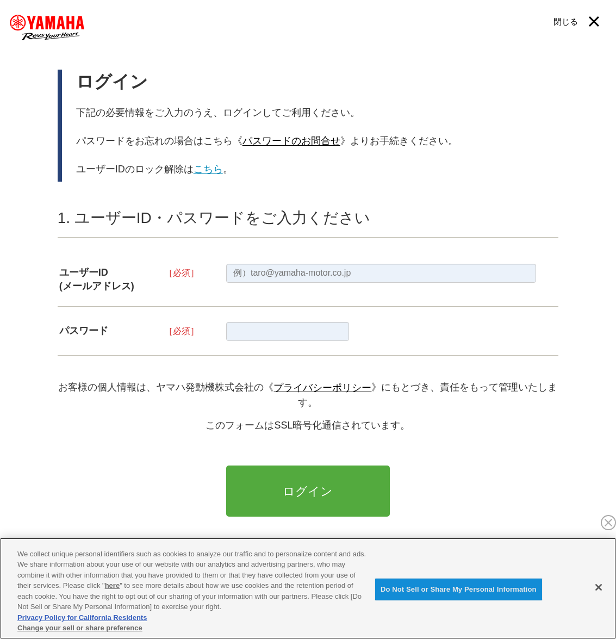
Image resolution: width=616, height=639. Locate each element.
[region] (308, 588)
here (112, 585)
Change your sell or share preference (79, 628)
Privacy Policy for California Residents (82, 617)
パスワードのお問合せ (291, 141)
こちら (208, 169)
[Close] (599, 587)
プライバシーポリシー (322, 387)
